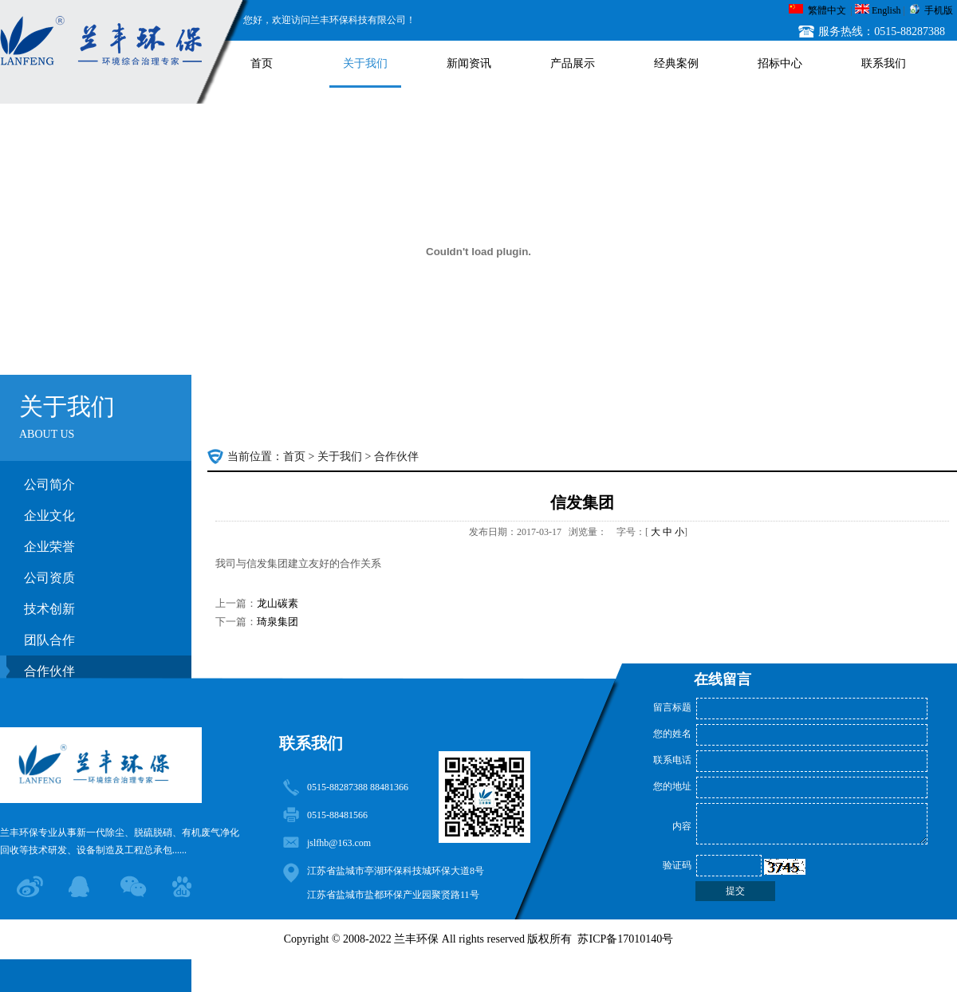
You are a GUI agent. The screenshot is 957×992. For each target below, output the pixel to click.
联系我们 (883, 63)
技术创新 (49, 609)
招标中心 (780, 63)
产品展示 (572, 63)
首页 (261, 63)
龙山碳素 (277, 603)
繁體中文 (827, 10)
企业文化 (49, 515)
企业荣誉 (49, 546)
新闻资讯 (469, 63)
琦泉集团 (277, 622)
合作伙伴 (396, 457)
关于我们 (365, 63)
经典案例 (676, 63)
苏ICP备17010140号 (625, 939)
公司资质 (49, 578)
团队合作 (49, 640)
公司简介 (49, 484)
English (886, 10)
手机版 (938, 10)
